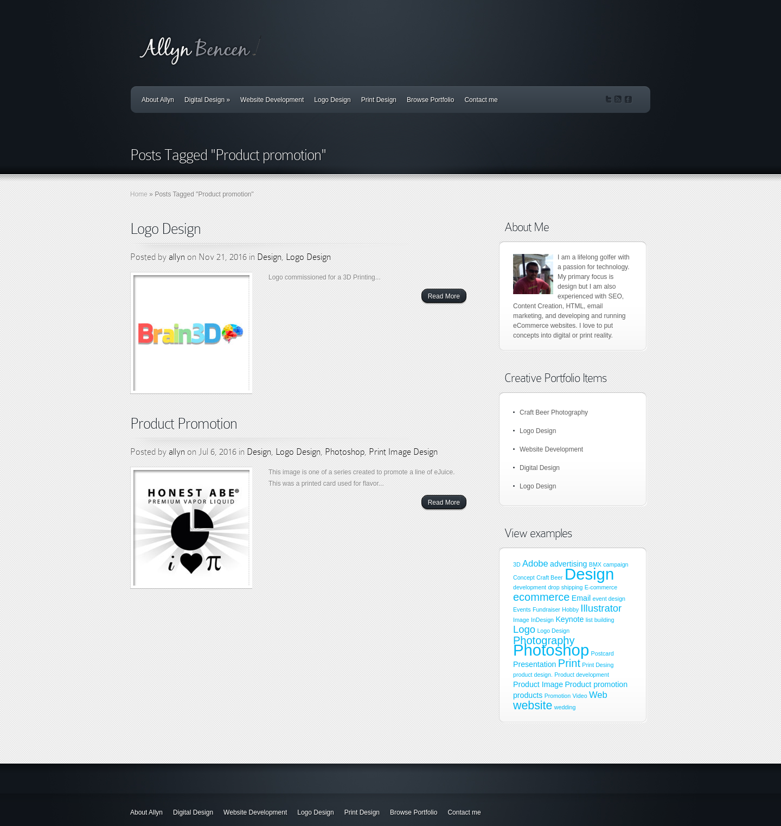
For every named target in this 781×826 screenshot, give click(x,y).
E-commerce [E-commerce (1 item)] (601, 587)
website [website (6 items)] (532, 705)
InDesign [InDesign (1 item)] (542, 620)
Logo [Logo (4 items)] (524, 629)
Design (269, 257)
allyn (177, 257)
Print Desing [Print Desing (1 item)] (597, 665)
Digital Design (207, 100)
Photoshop (344, 452)
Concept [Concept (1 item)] (524, 577)
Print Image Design (403, 452)
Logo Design (332, 100)
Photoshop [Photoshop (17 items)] (551, 650)
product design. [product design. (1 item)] (533, 674)
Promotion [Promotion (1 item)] (558, 695)
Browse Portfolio (430, 100)
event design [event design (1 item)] (609, 598)
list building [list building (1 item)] (600, 620)
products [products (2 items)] (527, 695)
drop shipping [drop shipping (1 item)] (565, 587)
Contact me (480, 100)
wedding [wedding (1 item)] (565, 707)
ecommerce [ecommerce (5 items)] (541, 597)
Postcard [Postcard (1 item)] (602, 653)
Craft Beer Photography (554, 412)
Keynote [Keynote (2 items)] (569, 619)
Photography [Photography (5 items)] (543, 640)
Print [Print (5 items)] (569, 663)
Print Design (378, 100)
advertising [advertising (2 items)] (568, 564)
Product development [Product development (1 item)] (581, 674)
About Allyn (158, 100)
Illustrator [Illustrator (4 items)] (601, 608)
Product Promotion (183, 423)
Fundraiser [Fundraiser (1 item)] (546, 609)
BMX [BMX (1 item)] (595, 564)
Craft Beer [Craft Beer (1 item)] (549, 577)
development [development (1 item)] (529, 587)
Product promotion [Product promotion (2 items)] (596, 684)
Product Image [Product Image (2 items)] (538, 684)
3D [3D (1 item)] (517, 564)
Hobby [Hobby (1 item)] (570, 609)
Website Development (272, 100)
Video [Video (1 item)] (580, 695)
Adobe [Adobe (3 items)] (535, 563)
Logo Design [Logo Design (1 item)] (553, 630)
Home (139, 194)
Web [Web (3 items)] (598, 695)
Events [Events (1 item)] (522, 609)
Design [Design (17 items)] (589, 574)
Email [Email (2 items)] (581, 598)
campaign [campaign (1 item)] (615, 564)
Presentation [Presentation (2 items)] (534, 664)
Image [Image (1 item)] (521, 620)
